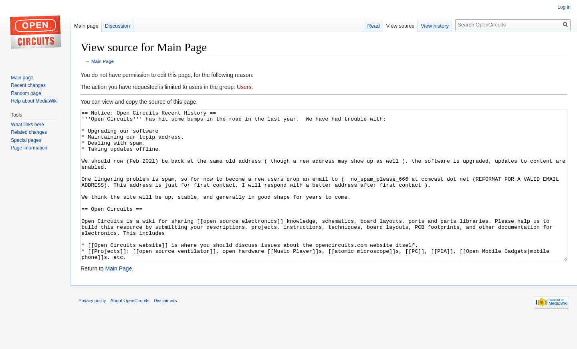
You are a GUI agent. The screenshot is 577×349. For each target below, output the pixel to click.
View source (400, 26)
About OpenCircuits (130, 330)
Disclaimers (165, 330)
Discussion (117, 26)
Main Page (102, 61)
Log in (564, 7)
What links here (27, 124)
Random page (26, 93)
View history (435, 26)
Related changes (29, 132)
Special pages (26, 140)
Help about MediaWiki (34, 101)
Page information (29, 148)
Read (373, 26)
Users (244, 87)
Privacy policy (92, 330)
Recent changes (28, 85)
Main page (86, 26)
